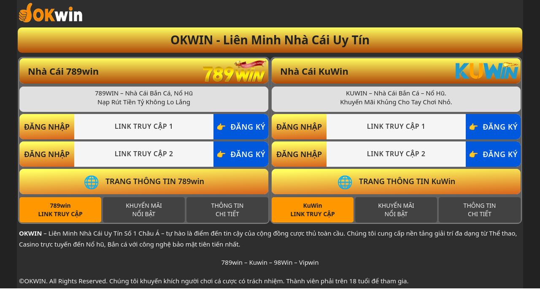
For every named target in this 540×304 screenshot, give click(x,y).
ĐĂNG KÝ (247, 127)
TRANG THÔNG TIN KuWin (407, 181)
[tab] (60, 210)
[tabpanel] (143, 140)
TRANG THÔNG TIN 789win (154, 181)
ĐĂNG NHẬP (47, 127)
